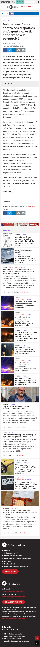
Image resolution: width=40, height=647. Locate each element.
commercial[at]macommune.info (13, 596)
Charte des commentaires (13, 556)
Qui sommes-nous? (11, 553)
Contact (7, 550)
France (5, 404)
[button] (35, 2)
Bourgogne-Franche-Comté (23, 251)
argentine (7, 201)
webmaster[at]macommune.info (13, 618)
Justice (6, 20)
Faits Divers (13, 267)
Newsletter (10, 571)
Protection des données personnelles (17, 558)
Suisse (17, 235)
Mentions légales (10, 564)
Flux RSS (7, 561)
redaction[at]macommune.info (13, 591)
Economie (18, 463)
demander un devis (13, 602)
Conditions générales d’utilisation (16, 567)
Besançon (19, 478)
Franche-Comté (21, 461)
